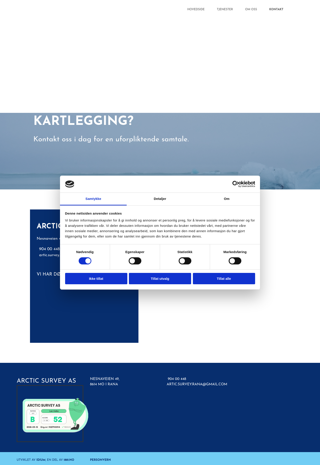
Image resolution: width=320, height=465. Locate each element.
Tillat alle (224, 278)
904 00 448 (177, 379)
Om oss (251, 9)
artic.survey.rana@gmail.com (197, 384)
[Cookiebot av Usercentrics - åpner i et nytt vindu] (235, 184)
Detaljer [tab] (160, 199)
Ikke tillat (96, 278)
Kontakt (276, 9)
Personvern (100, 460)
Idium (41, 460)
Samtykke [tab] (93, 199)
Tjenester (225, 9)
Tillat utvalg (160, 278)
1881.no (69, 460)
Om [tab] (226, 199)
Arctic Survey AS (46, 381)
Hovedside (196, 9)
